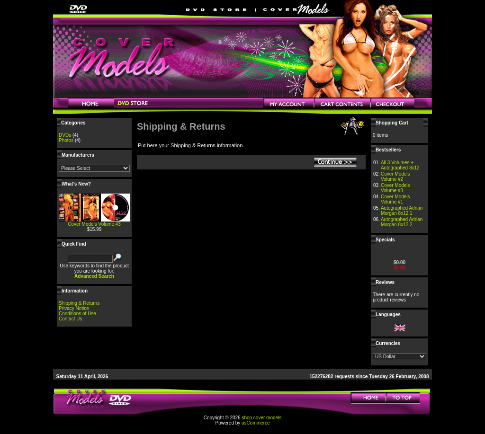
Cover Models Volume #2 (395, 176)
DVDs (65, 135)
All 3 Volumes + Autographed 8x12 (400, 165)
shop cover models (261, 417)
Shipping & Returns (79, 303)
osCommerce (255, 422)
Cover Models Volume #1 (395, 199)
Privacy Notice (74, 308)
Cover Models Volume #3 (94, 224)
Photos (66, 140)
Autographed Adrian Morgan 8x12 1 (401, 210)
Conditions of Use (77, 313)
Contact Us (70, 318)
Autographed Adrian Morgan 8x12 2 (401, 222)
